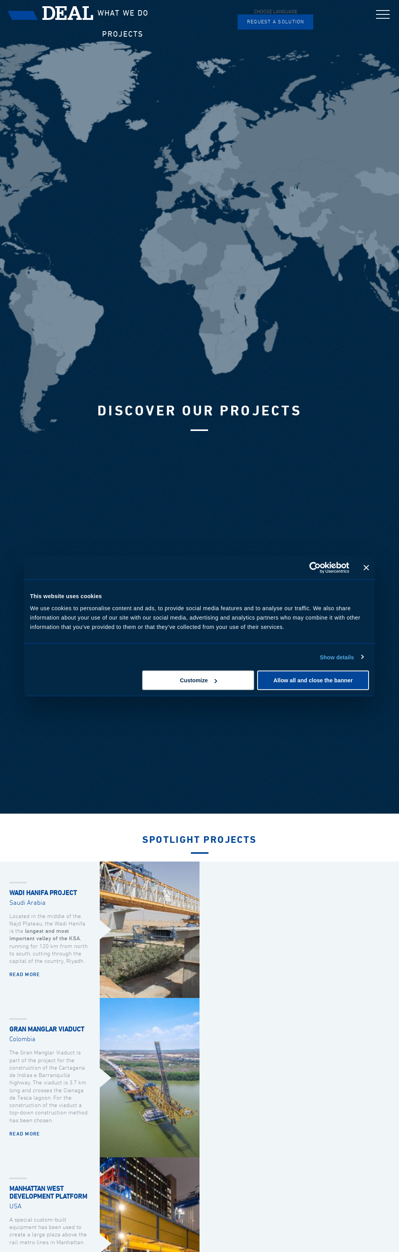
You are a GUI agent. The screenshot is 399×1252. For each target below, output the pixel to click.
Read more (24, 974)
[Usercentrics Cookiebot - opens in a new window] (315, 567)
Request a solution (275, 22)
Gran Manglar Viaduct (46, 1029)
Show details (337, 657)
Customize (198, 680)
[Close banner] (366, 567)
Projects (122, 34)
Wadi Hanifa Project (43, 893)
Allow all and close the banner (313, 680)
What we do (122, 13)
